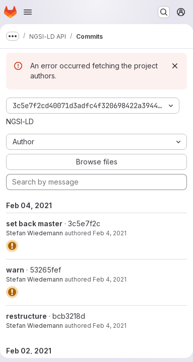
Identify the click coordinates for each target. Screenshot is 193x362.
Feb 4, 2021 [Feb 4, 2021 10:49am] (109, 279)
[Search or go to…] (164, 12)
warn (15, 269)
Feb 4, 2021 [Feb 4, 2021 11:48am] (109, 233)
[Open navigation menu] (28, 12)
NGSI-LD (20, 121)
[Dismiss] (175, 66)
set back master (34, 223)
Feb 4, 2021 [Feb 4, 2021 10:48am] (109, 325)
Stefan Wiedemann (34, 233)
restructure (26, 316)
